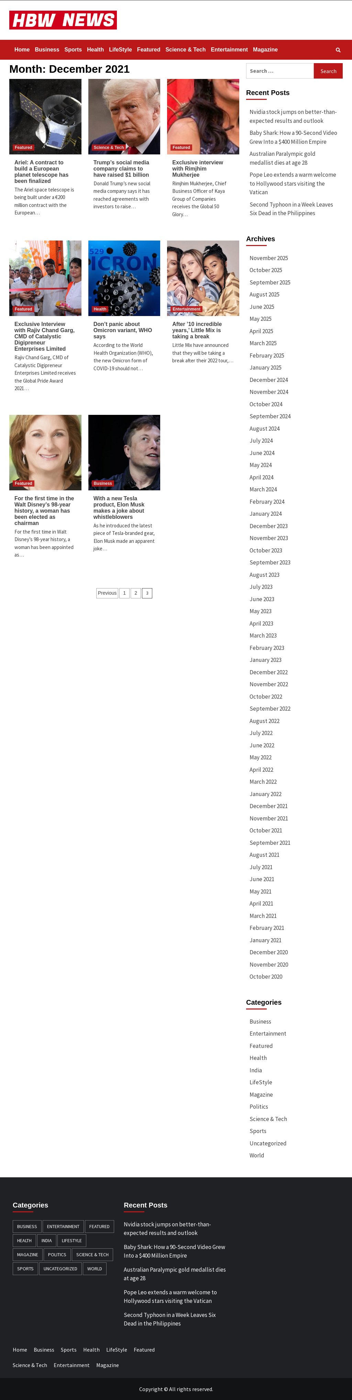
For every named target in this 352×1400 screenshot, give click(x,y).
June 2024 (262, 453)
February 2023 (267, 648)
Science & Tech (185, 49)
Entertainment (229, 49)
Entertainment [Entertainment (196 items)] (63, 1226)
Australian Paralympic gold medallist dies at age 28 (283, 158)
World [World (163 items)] (94, 1268)
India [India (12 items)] (47, 1240)
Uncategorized (268, 1143)
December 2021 (269, 806)
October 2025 (266, 270)
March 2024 (263, 489)
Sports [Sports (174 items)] (25, 1268)
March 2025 (263, 343)
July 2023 (261, 587)
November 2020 (269, 964)
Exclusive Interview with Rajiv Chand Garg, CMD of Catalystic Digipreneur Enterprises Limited (44, 336)
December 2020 (269, 952)
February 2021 (267, 928)
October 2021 (266, 830)
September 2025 (270, 282)
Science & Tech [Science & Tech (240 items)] (92, 1254)
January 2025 (266, 367)
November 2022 (269, 684)
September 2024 (270, 416)
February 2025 (267, 355)
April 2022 (261, 769)
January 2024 (266, 513)
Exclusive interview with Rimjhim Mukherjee (197, 169)
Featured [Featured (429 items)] (99, 1226)
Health (95, 49)
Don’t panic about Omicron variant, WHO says (123, 330)
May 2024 (261, 465)
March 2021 (263, 916)
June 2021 (262, 879)
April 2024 (261, 477)
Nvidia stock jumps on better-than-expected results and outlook (293, 116)
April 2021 (261, 903)
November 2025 (269, 258)
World (257, 1155)
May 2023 (261, 611)
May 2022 (261, 757)
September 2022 (270, 708)
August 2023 (264, 575)
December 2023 (269, 526)
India (256, 1070)
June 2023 (262, 599)
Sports (73, 49)
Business (47, 49)
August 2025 (264, 294)
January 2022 (266, 794)
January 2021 (266, 940)
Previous (107, 593)
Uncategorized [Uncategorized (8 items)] (60, 1268)
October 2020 (266, 976)
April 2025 (261, 331)
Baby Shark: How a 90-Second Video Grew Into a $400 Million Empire (293, 137)
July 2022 (261, 733)
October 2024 (266, 404)
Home (22, 49)
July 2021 (261, 867)
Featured (149, 49)
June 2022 (262, 745)
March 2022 (263, 781)
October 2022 (266, 696)
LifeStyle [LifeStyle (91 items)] (72, 1240)
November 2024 (269, 392)
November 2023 (269, 538)
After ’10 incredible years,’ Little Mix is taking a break (197, 330)
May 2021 (261, 891)
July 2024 (261, 440)
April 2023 (261, 623)
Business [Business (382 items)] (27, 1226)
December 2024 (269, 380)
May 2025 (261, 319)
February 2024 (267, 501)
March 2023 (263, 635)
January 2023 (266, 660)
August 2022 (264, 721)
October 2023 (266, 550)
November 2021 (269, 818)
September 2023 (270, 562)
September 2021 (270, 843)
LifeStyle (120, 49)
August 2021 (264, 855)
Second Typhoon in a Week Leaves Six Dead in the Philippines (291, 209)
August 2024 (264, 428)
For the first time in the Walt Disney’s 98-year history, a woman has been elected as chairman (44, 510)
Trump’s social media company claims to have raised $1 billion (121, 169)
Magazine (265, 49)
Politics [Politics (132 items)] (57, 1254)
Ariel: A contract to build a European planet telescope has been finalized (41, 172)
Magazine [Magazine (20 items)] (27, 1254)
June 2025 (262, 307)
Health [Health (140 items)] (24, 1240)
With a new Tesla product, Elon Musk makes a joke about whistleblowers (119, 507)
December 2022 (269, 672)
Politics (259, 1106)
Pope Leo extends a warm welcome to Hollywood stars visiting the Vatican (293, 183)
